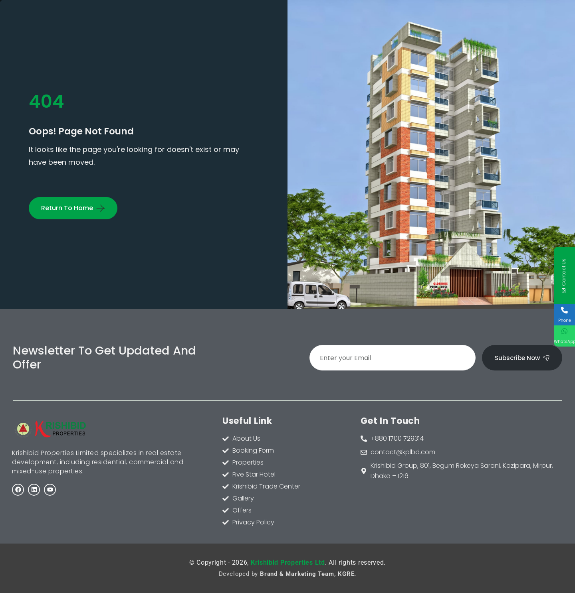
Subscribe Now (522, 358)
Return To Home (67, 208)
